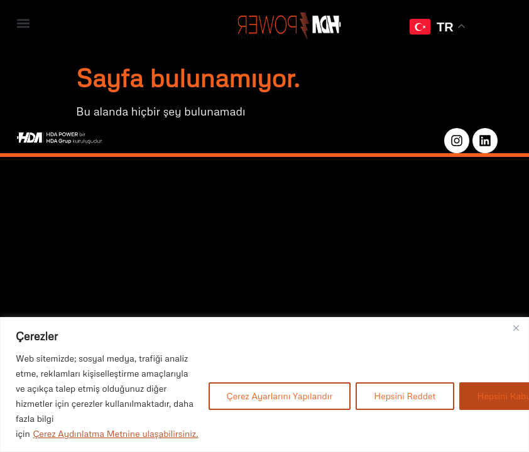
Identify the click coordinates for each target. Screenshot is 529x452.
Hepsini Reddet (404, 395)
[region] (264, 384)
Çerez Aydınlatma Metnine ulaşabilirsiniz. (115, 433)
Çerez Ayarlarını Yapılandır (280, 395)
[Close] (515, 327)
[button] (23, 23)
